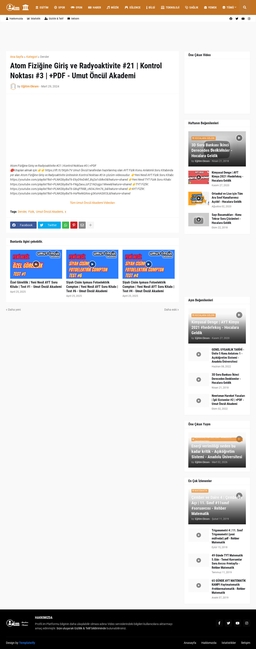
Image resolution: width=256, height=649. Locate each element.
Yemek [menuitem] (210, 7)
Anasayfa (190, 642)
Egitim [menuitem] (42, 7)
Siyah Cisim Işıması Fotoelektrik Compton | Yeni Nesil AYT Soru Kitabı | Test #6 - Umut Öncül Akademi (92, 286)
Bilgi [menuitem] (150, 7)
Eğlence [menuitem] (133, 7)
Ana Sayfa (16, 56)
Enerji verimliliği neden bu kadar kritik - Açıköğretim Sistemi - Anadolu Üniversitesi (216, 451)
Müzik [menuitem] (113, 7)
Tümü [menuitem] (228, 7)
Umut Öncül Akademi (49, 211)
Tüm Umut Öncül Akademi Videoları (92, 202)
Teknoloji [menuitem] (170, 7)
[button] (244, 7)
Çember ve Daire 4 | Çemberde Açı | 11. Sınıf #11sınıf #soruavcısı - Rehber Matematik (217, 505)
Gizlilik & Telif (53, 18)
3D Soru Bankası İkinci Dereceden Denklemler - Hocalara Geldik (211, 150)
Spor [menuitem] (59, 7)
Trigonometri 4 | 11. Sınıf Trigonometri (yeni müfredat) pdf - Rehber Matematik (227, 536)
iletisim (73, 18)
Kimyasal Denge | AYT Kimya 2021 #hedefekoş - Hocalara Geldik (227, 176)
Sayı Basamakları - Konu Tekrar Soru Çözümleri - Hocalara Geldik (226, 219)
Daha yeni (14, 309)
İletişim (245, 642)
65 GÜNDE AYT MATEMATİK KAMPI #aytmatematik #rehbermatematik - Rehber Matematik (229, 587)
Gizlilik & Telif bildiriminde (90, 628)
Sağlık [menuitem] (191, 7)
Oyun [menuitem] (76, 7)
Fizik (31, 211)
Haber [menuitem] (94, 7)
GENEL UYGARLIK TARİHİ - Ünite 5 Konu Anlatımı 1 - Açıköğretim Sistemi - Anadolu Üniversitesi (228, 356)
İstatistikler (229, 642)
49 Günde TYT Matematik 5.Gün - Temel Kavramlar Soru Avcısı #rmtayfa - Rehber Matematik (227, 561)
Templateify (27, 642)
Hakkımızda (14, 18)
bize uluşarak (65, 628)
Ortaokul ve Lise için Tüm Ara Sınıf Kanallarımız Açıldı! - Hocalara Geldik (227, 198)
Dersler (44, 56)
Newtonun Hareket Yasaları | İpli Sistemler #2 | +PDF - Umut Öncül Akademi (228, 400)
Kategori (31, 56)
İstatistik (33, 18)
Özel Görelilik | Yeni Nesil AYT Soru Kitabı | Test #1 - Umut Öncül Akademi (36, 284)
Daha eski (170, 309)
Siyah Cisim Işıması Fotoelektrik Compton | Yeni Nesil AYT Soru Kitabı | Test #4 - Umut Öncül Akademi (148, 286)
